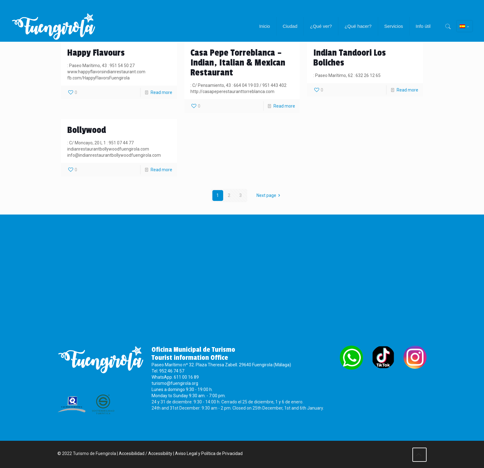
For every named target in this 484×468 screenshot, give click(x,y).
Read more (161, 92)
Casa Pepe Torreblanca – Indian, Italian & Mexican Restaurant (237, 62)
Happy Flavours (96, 52)
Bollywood (86, 130)
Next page (269, 195)
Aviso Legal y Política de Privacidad (209, 453)
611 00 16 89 (186, 377)
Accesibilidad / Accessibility (145, 453)
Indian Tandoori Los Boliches (349, 57)
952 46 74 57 (171, 370)
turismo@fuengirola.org (175, 383)
